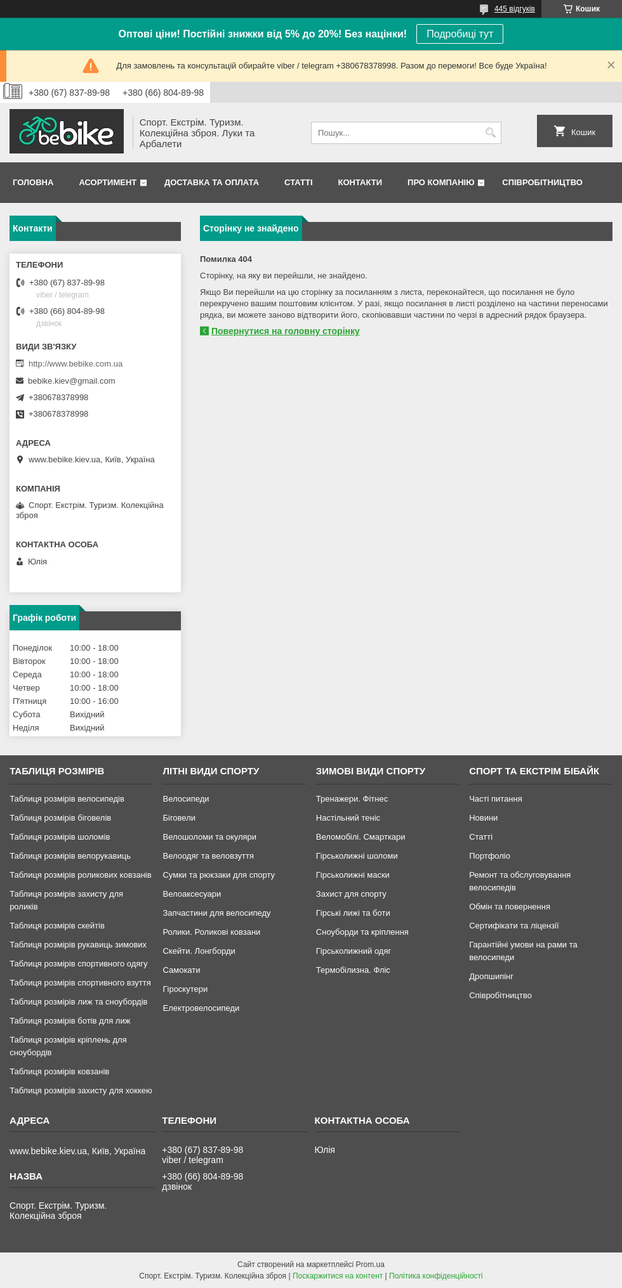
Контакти (360, 182)
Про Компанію (441, 182)
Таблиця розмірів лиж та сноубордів (78, 1001)
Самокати (181, 970)
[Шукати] (490, 133)
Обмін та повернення (509, 906)
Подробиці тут (460, 34)
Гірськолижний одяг (353, 951)
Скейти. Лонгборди (198, 951)
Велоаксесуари (191, 894)
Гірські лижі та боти (353, 913)
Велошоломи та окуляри (209, 837)
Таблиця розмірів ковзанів (59, 1071)
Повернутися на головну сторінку (285, 331)
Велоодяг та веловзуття (208, 856)
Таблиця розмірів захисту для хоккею (81, 1090)
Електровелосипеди (200, 1008)
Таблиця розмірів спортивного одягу (78, 963)
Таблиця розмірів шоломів (60, 837)
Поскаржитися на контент (338, 1276)
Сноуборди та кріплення (362, 932)
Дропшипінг (491, 976)
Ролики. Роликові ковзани (211, 932)
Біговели (178, 818)
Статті (298, 182)
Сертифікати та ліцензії (514, 925)
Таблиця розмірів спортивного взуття (80, 982)
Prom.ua (370, 1264)
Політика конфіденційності (436, 1276)
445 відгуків (514, 8)
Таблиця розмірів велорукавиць (70, 856)
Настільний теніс (348, 818)
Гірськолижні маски (353, 875)
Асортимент (107, 182)
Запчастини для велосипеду (216, 913)
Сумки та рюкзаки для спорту (218, 875)
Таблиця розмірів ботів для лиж (70, 1020)
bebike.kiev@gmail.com (71, 381)
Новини (483, 818)
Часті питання (495, 798)
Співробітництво (542, 182)
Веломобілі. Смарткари (361, 837)
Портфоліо (489, 856)
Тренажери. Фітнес (352, 798)
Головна (33, 182)
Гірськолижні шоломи (357, 856)
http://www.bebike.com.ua (75, 363)
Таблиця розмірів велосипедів (67, 798)
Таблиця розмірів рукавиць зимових (78, 944)
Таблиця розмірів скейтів (57, 925)
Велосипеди (185, 798)
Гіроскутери (185, 989)
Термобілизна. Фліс (353, 970)
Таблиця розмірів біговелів (60, 818)
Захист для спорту (351, 894)
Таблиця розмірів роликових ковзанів (80, 875)
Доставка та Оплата (211, 182)
